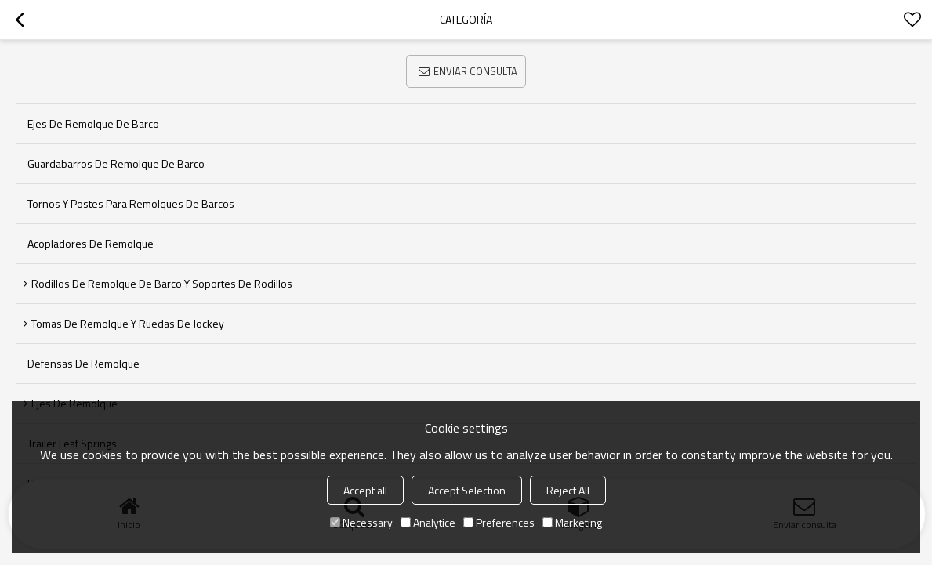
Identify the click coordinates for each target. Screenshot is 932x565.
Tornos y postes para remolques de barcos (130, 203)
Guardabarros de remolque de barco (116, 163)
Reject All (567, 490)
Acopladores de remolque (90, 243)
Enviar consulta (475, 71)
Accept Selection (467, 490)
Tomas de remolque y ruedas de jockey (127, 323)
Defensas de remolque (83, 363)
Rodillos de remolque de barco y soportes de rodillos (161, 283)
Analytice (428, 522)
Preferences (499, 522)
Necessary (361, 522)
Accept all (365, 490)
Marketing (572, 522)
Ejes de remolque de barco (93, 123)
